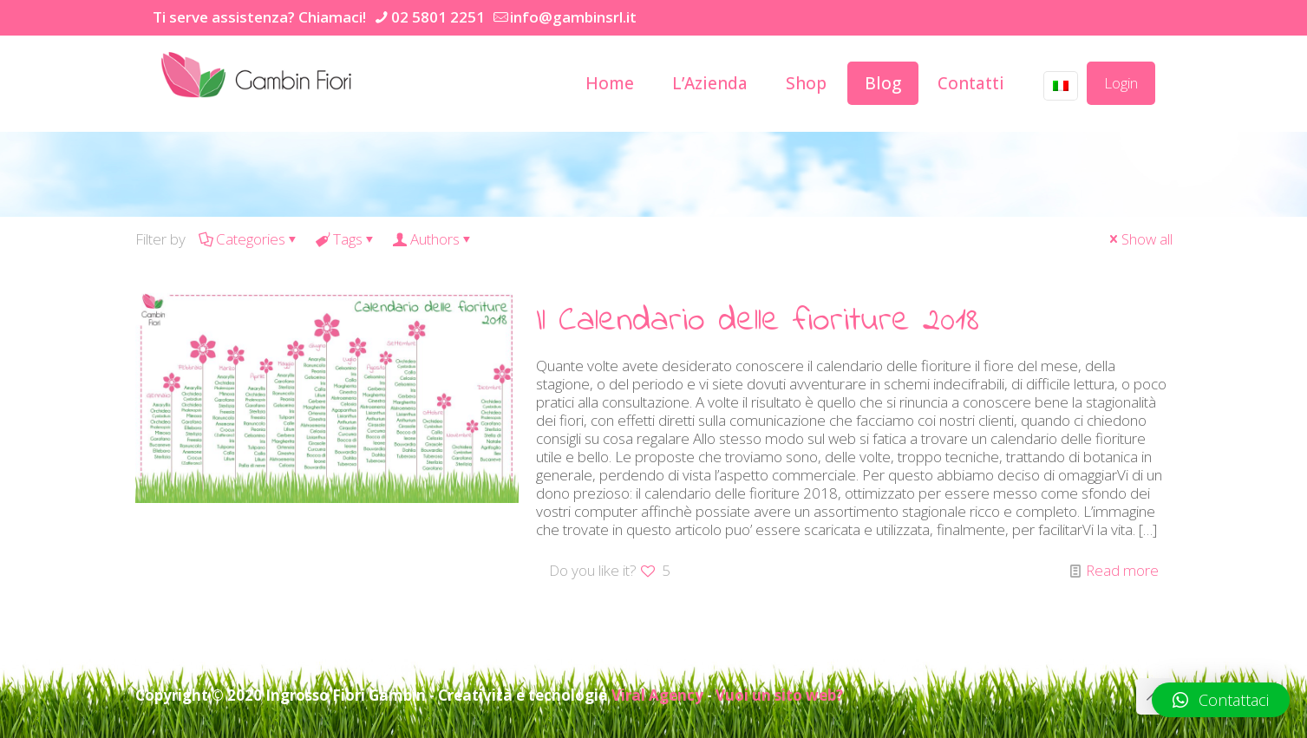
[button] (1221, 699)
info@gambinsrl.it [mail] (573, 17)
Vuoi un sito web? (779, 695)
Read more (1122, 570)
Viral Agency (657, 695)
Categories (249, 239)
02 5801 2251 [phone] (438, 17)
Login (1121, 83)
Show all (1140, 239)
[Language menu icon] (1060, 86)
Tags (346, 239)
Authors (433, 239)
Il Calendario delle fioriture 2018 (757, 321)
